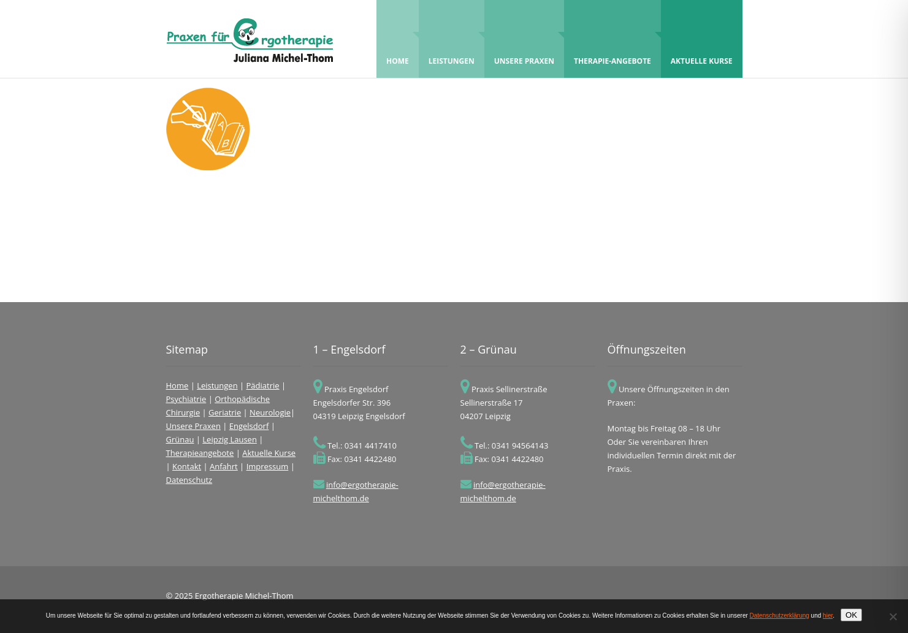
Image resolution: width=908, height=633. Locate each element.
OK (851, 615)
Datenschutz (189, 479)
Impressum (267, 466)
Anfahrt (224, 466)
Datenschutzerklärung (779, 615)
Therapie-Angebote (612, 47)
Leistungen (452, 47)
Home (401, 47)
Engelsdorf (249, 425)
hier (828, 615)
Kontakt (186, 466)
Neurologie (270, 412)
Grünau (180, 439)
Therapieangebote (200, 452)
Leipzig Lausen (229, 439)
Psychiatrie (186, 398)
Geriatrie (224, 412)
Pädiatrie (263, 385)
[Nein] (893, 616)
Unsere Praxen (524, 47)
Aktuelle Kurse (702, 47)
